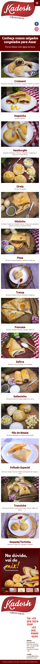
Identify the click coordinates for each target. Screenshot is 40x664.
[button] (4, 590)
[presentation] (4, 568)
